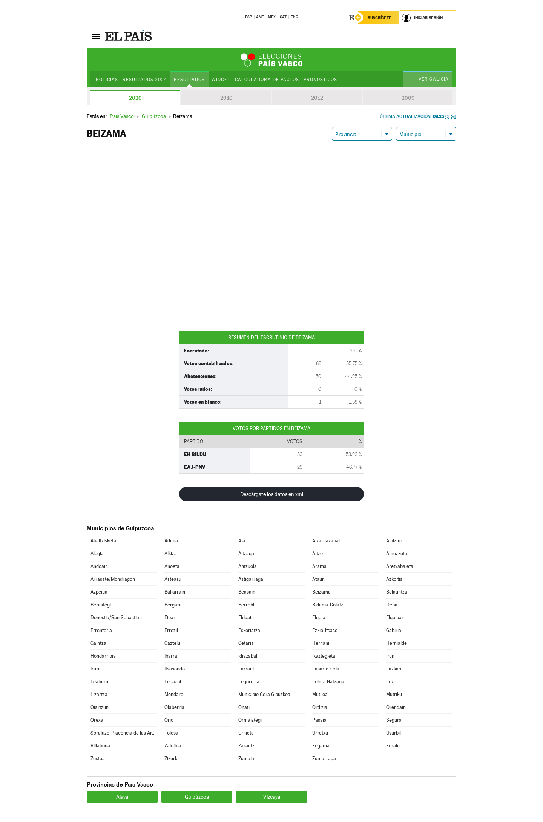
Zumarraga (324, 758)
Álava (122, 797)
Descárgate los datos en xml (271, 494)
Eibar (169, 617)
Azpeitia (98, 592)
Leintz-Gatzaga (328, 681)
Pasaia (319, 720)
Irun (390, 656)
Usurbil (393, 733)
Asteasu (172, 579)
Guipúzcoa (197, 797)
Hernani (320, 643)
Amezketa (396, 553)
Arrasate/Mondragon (112, 579)
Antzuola (247, 566)
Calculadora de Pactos (267, 79)
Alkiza (170, 553)
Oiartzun (99, 707)
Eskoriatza (249, 630)
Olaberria (174, 707)
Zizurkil (171, 758)
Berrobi (246, 605)
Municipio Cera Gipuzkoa (264, 694)
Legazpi (172, 681)
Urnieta (246, 733)
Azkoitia (394, 579)
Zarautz (246, 746)
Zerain (393, 746)
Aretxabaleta (399, 566)
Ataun (318, 579)
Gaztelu (172, 643)
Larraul (246, 669)
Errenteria (101, 630)
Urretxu (320, 733)
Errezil (171, 630)
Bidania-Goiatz (327, 605)
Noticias (107, 79)
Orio (168, 720)
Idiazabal (247, 656)
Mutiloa (320, 694)
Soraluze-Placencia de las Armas (123, 733)
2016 (226, 98)
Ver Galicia (434, 79)
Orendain (396, 707)
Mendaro (173, 694)
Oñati (244, 707)
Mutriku (394, 694)
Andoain (99, 566)
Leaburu (99, 681)
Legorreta (248, 681)
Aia (241, 540)
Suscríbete (379, 17)
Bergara (173, 605)
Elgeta (318, 617)
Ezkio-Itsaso (324, 630)
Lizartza (98, 694)
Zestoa (97, 758)
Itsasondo (174, 669)
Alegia (97, 553)
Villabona (100, 746)
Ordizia (319, 707)
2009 (408, 98)
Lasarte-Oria (325, 669)
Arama (319, 566)
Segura (394, 720)
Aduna (171, 540)
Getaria (246, 643)
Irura (95, 669)
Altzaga (246, 553)
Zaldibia (172, 746)
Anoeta (171, 566)
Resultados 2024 (145, 79)
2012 (317, 98)
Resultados (189, 79)
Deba (391, 605)
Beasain (246, 592)
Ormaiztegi (250, 720)
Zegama (321, 746)
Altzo (317, 553)
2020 (135, 98)
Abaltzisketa (103, 540)
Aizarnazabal (326, 540)
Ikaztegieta (323, 656)
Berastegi (100, 605)
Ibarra (170, 656)
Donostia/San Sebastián (116, 617)
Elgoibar (394, 617)
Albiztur (394, 540)
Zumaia (246, 758)
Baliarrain (174, 592)
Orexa (96, 720)
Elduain (246, 617)
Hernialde (396, 643)
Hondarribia (103, 656)
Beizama (321, 592)
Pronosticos (320, 79)
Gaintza (98, 643)
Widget (221, 79)
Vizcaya (271, 797)
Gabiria (393, 630)
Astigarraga (250, 579)
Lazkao (393, 669)
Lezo (391, 681)
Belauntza (396, 592)
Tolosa (171, 733)
